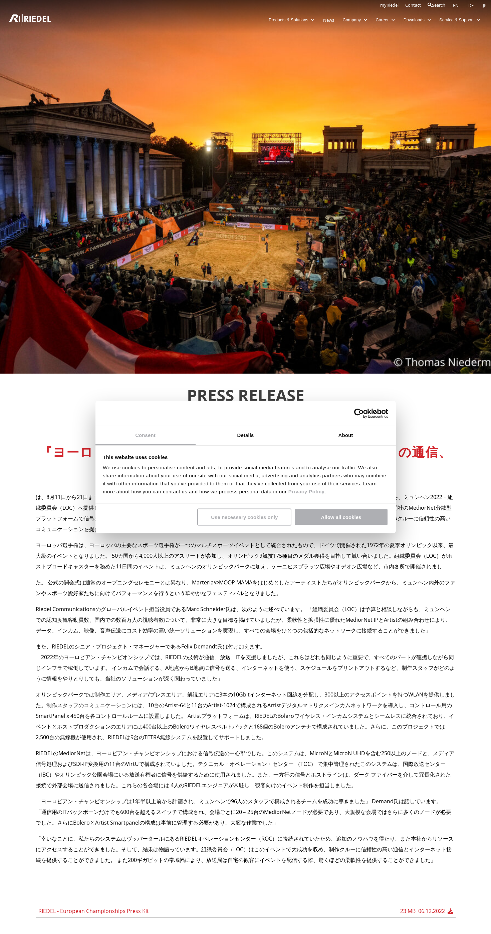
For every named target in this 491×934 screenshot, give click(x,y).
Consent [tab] (145, 435)
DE (471, 5)
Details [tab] (245, 435)
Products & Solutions (287, 19)
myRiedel (389, 5)
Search (436, 5)
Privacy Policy (305, 491)
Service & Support (456, 19)
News (324, 20)
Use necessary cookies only (244, 517)
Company (351, 19)
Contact (413, 5)
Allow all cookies (341, 517)
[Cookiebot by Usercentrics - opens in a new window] (359, 413)
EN (456, 5)
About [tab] (345, 435)
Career (381, 19)
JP (485, 5)
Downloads (413, 19)
